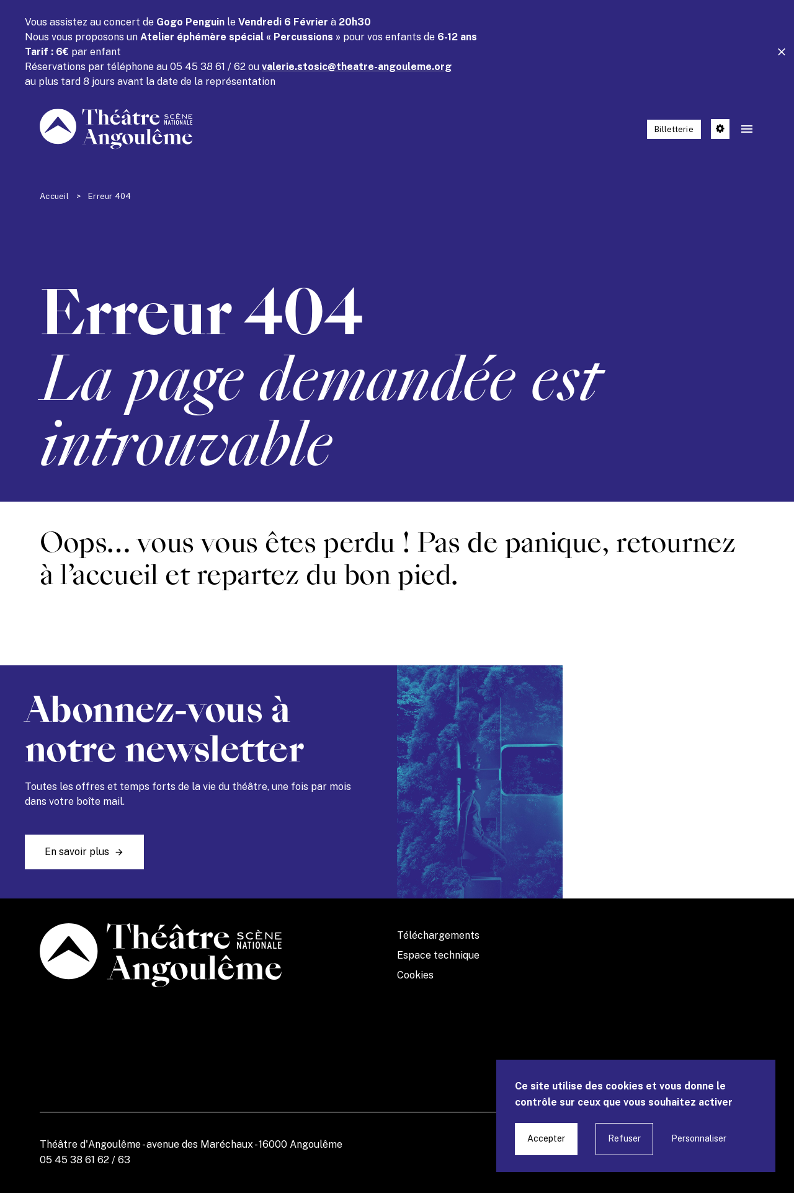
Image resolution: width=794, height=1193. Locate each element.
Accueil (54, 196)
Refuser (624, 1138)
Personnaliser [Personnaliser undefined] (698, 1138)
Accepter (546, 1138)
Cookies (415, 975)
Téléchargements (438, 935)
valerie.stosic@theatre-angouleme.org (357, 67)
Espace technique (438, 955)
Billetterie (674, 129)
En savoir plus (77, 852)
